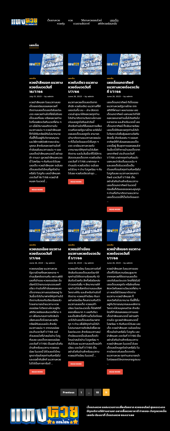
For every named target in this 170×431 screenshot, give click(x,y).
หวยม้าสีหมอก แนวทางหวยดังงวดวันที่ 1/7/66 (123, 254)
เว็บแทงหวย (53, 20)
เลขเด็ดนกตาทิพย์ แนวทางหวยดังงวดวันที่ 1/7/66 (123, 87)
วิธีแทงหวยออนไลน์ (91, 20)
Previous (68, 392)
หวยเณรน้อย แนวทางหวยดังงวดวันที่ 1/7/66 (45, 254)
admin (50, 96)
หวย (70, 20)
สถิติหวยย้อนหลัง (107, 23)
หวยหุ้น (61, 23)
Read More (36, 189)
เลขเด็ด (114, 20)
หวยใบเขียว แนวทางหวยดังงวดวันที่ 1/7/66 (83, 87)
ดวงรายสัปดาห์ (81, 23)
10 (97, 392)
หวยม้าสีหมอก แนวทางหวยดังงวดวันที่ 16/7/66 (46, 87)
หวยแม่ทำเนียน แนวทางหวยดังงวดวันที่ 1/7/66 (84, 254)
